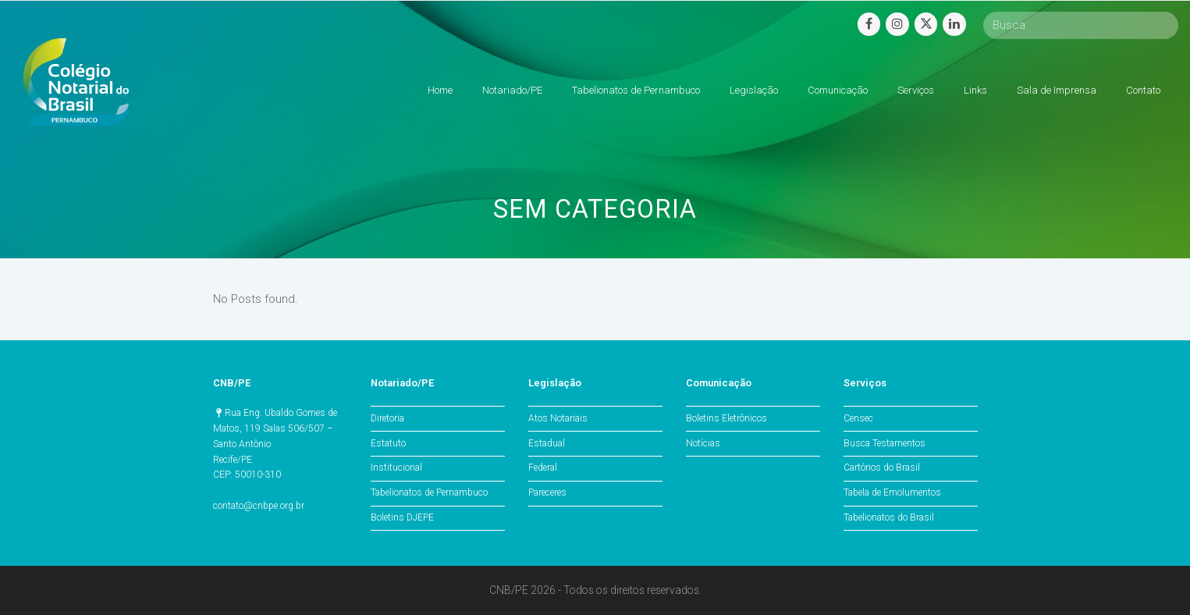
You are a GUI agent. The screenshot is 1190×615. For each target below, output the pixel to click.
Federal (542, 467)
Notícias (703, 443)
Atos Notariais (558, 418)
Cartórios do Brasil (882, 467)
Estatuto (388, 443)
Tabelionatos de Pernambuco (429, 492)
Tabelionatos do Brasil (889, 517)
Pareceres (547, 492)
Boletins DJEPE (402, 517)
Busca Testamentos (884, 443)
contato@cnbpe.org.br (258, 505)
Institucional (396, 467)
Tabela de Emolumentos (892, 492)
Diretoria (387, 418)
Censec (858, 418)
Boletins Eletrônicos (726, 418)
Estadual (546, 443)
